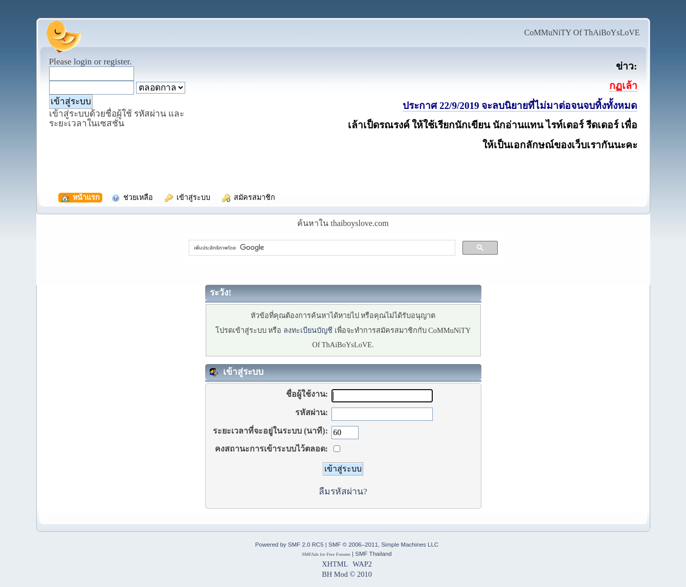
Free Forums (338, 554)
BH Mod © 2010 (347, 574)
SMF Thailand (373, 554)
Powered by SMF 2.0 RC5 (289, 544)
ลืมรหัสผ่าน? (343, 491)
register (116, 61)
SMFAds (310, 554)
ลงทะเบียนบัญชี (308, 330)
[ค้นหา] (321, 248)
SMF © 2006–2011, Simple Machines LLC (383, 544)
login (83, 61)
